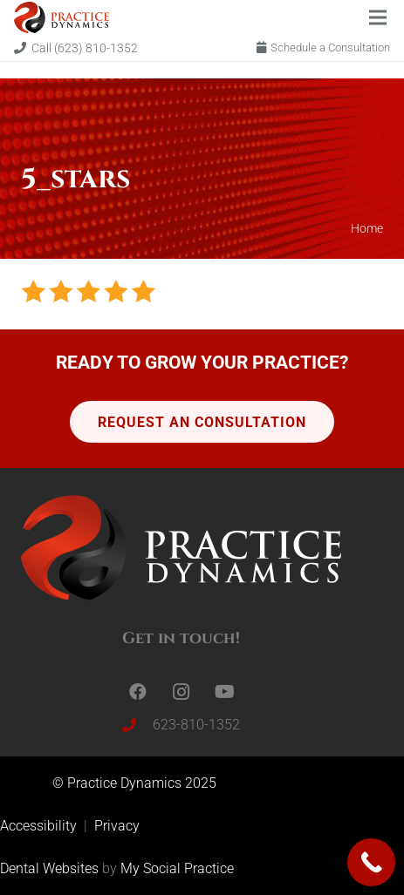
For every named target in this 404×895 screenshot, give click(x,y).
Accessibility (40, 825)
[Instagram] (181, 692)
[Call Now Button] (371, 862)
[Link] (62, 17)
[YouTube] (225, 692)
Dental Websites (49, 868)
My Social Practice (175, 868)
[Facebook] (138, 692)
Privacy (117, 825)
